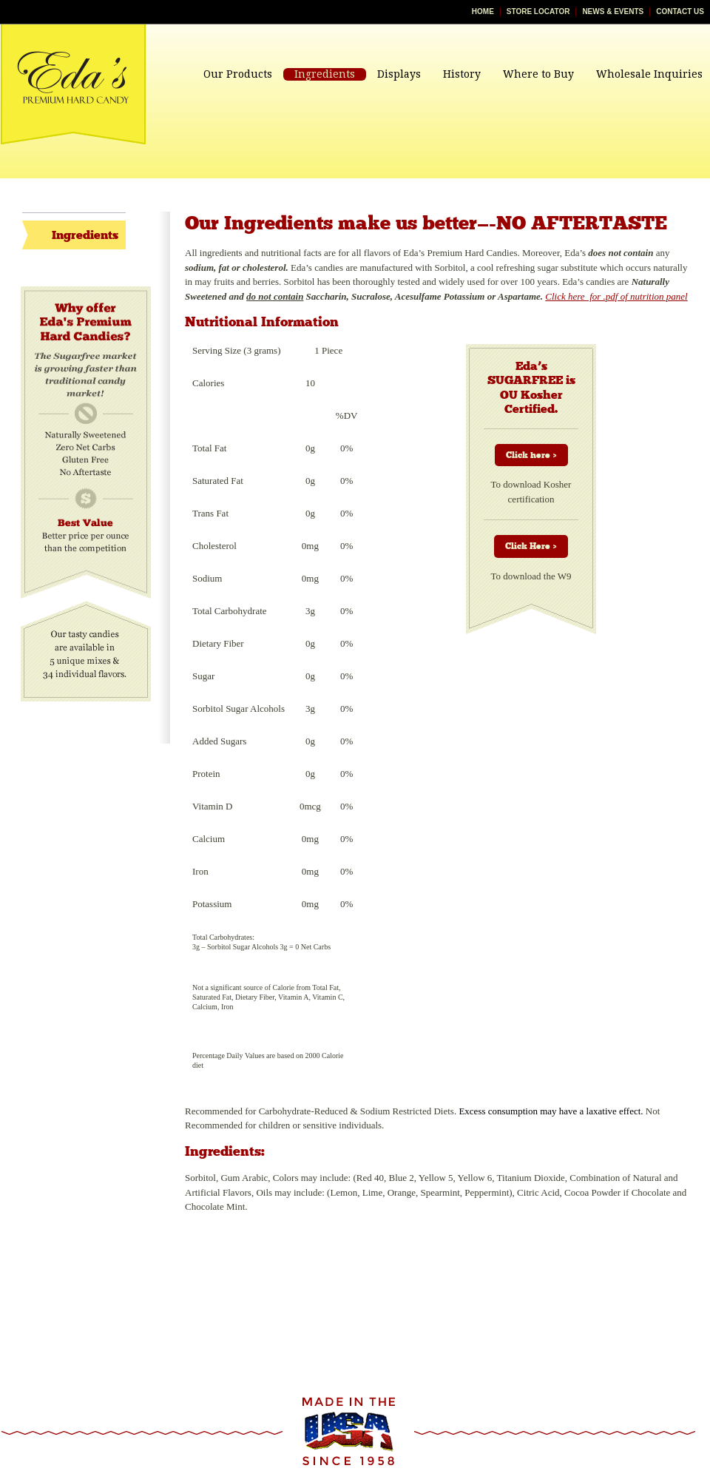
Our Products (237, 74)
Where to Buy (538, 74)
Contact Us (680, 11)
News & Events (612, 11)
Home (483, 11)
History (462, 74)
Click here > (531, 455)
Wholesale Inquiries (649, 74)
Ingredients (324, 74)
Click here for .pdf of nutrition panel (616, 296)
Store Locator (538, 11)
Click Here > (531, 546)
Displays (399, 74)
